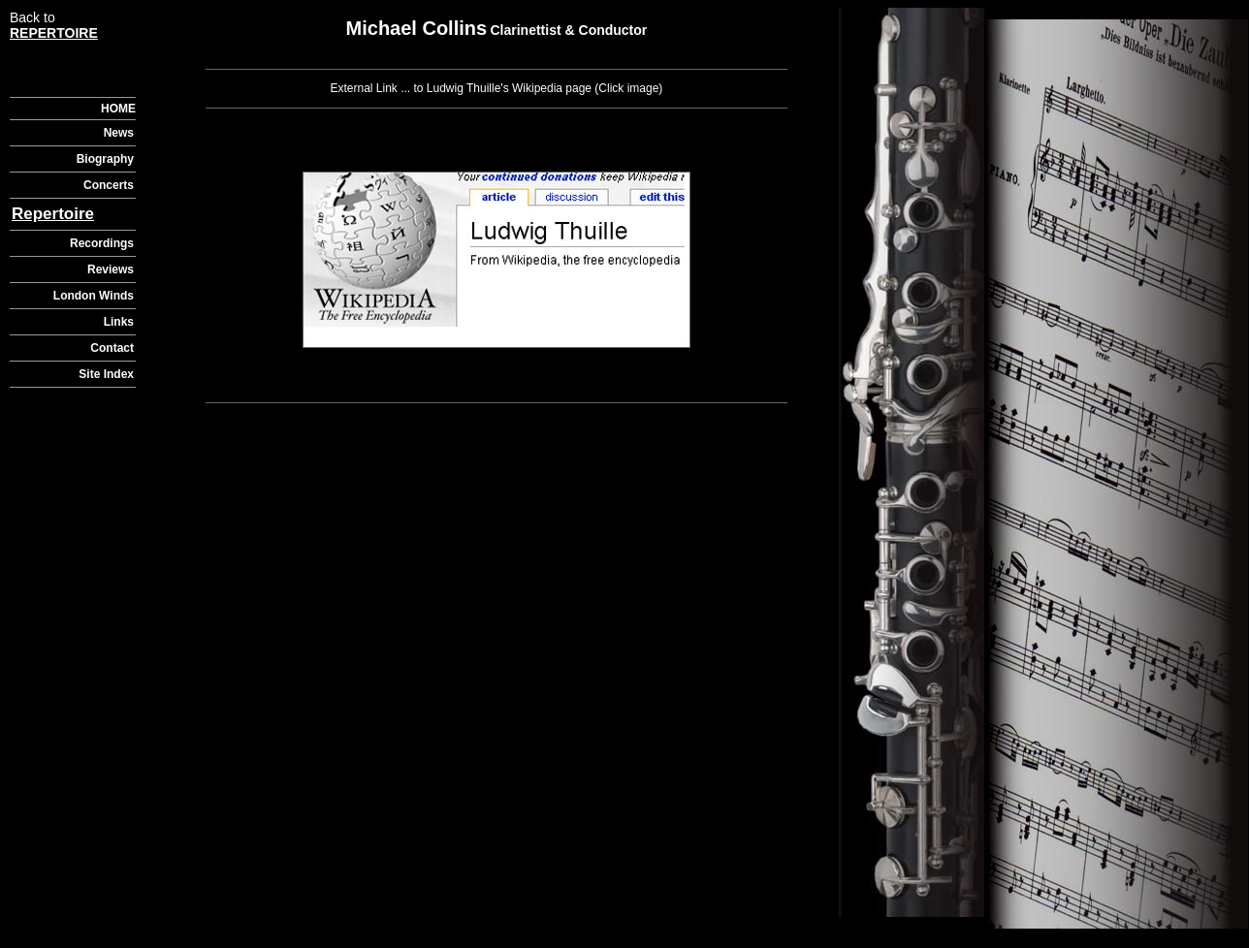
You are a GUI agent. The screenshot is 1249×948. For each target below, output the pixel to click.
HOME (118, 108)
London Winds (93, 295)
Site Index (106, 374)
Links (119, 322)
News (119, 133)
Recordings (102, 243)
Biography (105, 159)
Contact (112, 348)
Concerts (108, 185)
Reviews (110, 269)
